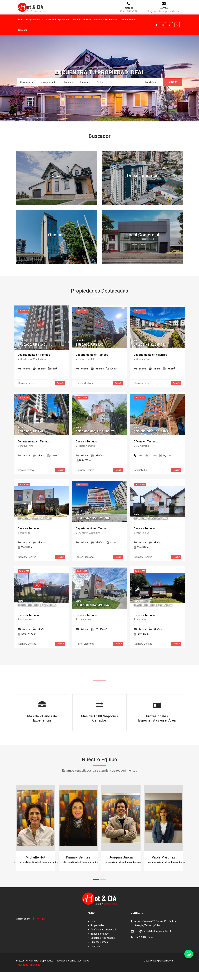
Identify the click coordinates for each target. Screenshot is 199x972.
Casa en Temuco (86, 441)
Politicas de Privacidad (28, 964)
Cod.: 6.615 (24, 397)
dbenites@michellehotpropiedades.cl (82, 862)
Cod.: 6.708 (24, 311)
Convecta (167, 960)
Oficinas (56, 234)
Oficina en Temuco (145, 441)
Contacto (22, 30)
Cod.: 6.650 (140, 397)
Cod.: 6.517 (82, 311)
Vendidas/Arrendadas (105, 19)
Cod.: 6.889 (140, 571)
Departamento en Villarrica (150, 354)
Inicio (20, 19)
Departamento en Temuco (34, 354)
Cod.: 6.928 (140, 484)
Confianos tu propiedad (58, 19)
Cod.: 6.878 (24, 484)
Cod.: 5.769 (82, 397)
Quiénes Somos (128, 19)
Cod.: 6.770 (140, 311)
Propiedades (33, 19)
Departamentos (142, 175)
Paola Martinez (163, 857)
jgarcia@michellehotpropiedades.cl (123, 862)
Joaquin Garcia (121, 857)
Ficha (60, 383)
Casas (56, 175)
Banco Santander (82, 19)
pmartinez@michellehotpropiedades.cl (167, 862)
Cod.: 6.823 (24, 571)
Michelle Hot (35, 857)
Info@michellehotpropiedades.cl (153, 931)
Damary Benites (78, 857)
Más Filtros (152, 82)
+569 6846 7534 (144, 937)
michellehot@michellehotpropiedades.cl (40, 862)
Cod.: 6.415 (82, 571)
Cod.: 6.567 (82, 484)
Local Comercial (142, 234)
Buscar (173, 81)
